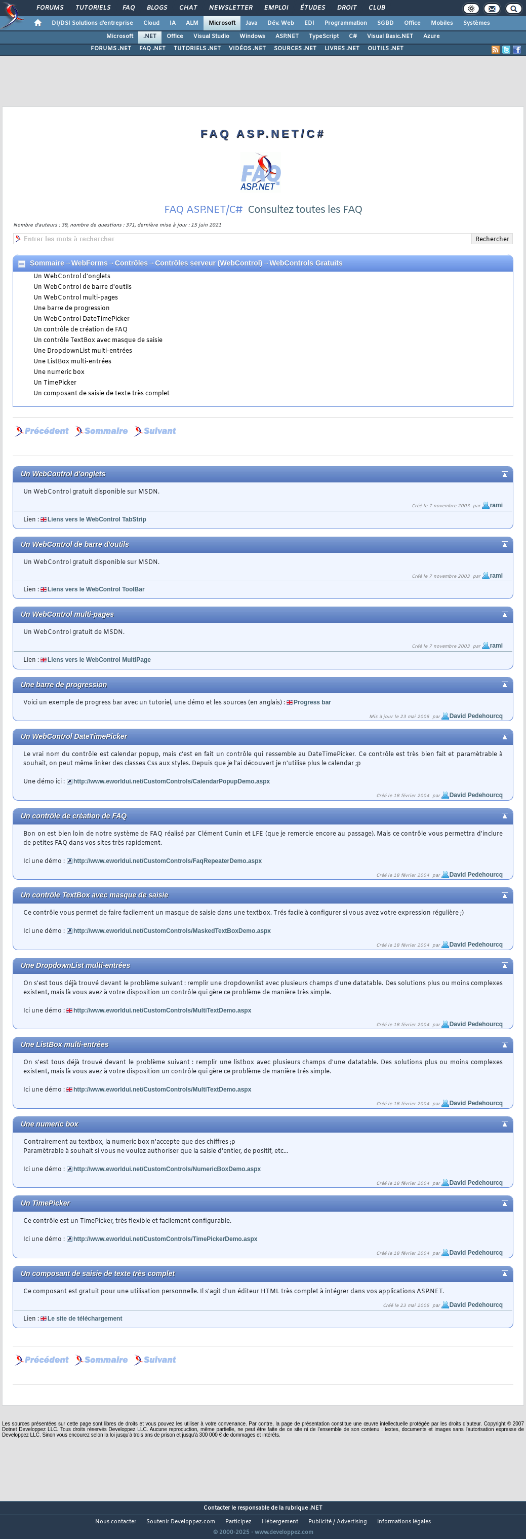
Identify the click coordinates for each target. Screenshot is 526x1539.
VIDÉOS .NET (247, 48)
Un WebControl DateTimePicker (81, 319)
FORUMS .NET (111, 48)
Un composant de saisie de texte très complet (101, 394)
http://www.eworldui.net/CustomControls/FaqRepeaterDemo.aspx (167, 861)
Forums (49, 8)
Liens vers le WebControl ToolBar (96, 589)
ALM (192, 23)
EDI (309, 23)
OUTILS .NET (385, 48)
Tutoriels (92, 8)
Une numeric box (59, 372)
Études (312, 8)
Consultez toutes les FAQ (305, 210)
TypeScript (324, 36)
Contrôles (131, 263)
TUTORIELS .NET (197, 48)
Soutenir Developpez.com (180, 1521)
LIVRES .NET (342, 48)
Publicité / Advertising (337, 1521)
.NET (149, 36)
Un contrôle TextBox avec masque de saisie (98, 340)
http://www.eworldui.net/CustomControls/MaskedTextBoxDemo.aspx (172, 930)
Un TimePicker (54, 383)
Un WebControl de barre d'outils (82, 287)
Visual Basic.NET (390, 36)
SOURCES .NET (295, 48)
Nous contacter (115, 1521)
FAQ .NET (152, 48)
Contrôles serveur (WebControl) (208, 263)
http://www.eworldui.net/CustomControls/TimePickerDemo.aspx (165, 1239)
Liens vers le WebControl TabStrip (97, 519)
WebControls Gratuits (305, 263)
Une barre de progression (71, 309)
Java (251, 23)
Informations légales (404, 1521)
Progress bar (312, 702)
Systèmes (476, 23)
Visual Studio (211, 36)
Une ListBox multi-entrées (72, 362)
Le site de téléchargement (85, 1318)
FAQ (128, 8)
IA (173, 23)
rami (496, 505)
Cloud (151, 23)
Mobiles (442, 23)
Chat (187, 8)
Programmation (346, 23)
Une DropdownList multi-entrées (82, 351)
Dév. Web (280, 23)
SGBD (385, 23)
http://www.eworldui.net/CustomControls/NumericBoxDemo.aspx (167, 1169)
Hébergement (280, 1521)
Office (412, 23)
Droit (346, 8)
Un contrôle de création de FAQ (80, 330)
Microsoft (222, 23)
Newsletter (230, 8)
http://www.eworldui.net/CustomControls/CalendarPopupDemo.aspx (171, 781)
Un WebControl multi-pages (75, 298)
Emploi (276, 8)
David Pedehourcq (476, 716)
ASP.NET (287, 36)
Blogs (156, 8)
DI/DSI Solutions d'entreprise (92, 23)
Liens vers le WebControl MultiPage (99, 659)
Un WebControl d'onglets (71, 277)
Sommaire (47, 263)
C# (353, 36)
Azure (431, 36)
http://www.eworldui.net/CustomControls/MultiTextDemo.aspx (162, 1010)
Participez (238, 1521)
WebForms (89, 263)
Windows (252, 36)
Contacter (217, 1508)
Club (376, 8)
